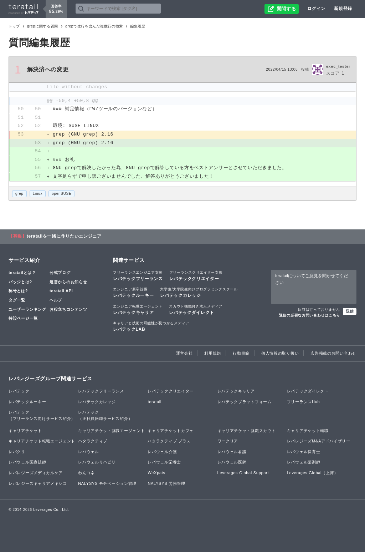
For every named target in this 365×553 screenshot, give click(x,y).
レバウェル (88, 452)
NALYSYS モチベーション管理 (107, 484)
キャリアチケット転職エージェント (42, 442)
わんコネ (86, 473)
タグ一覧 (17, 301)
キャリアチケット (25, 431)
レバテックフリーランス (138, 276)
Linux (37, 194)
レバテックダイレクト (195, 310)
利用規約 (212, 354)
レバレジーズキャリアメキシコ (38, 484)
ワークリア (227, 442)
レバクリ (17, 452)
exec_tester (338, 66)
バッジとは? (20, 282)
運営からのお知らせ (68, 282)
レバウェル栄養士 (164, 463)
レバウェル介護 (162, 452)
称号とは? (18, 292)
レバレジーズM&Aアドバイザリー (318, 442)
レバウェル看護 (232, 452)
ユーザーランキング (27, 310)
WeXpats (156, 473)
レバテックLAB (151, 327)
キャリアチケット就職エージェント (111, 431)
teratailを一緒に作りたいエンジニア (64, 237)
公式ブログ (60, 274)
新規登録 (343, 8)
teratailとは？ (22, 274)
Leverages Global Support (243, 473)
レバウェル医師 (232, 463)
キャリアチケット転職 (308, 431)
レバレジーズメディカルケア (36, 473)
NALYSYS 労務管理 (166, 484)
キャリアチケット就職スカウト (246, 431)
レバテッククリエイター (196, 276)
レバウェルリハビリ (96, 463)
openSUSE (61, 194)
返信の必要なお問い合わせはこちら (309, 316)
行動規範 (241, 354)
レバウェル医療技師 (27, 463)
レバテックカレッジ (198, 293)
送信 (350, 312)
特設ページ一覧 (23, 319)
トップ (14, 26)
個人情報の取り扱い (280, 354)
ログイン (316, 8)
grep (19, 194)
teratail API (61, 292)
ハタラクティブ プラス (169, 442)
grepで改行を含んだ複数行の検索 (94, 26)
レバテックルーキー (133, 293)
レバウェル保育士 (303, 452)
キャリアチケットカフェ (171, 431)
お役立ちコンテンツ (68, 310)
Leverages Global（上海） (312, 473)
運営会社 (184, 354)
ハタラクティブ (92, 442)
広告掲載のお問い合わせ (333, 354)
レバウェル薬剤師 (303, 463)
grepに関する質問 (42, 26)
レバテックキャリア (138, 310)
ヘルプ (56, 301)
